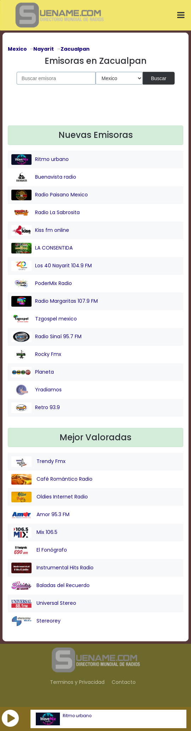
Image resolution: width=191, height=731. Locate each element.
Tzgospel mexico (44, 319)
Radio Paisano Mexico (49, 195)
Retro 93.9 (35, 407)
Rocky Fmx (36, 354)
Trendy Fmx (38, 461)
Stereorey (36, 621)
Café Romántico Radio (51, 479)
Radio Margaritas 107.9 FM (54, 301)
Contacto (124, 682)
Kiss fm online (40, 230)
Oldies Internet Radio (49, 497)
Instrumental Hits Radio (52, 568)
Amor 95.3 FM (40, 514)
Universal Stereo (43, 603)
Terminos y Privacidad (77, 682)
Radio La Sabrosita (45, 212)
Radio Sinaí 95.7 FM (46, 336)
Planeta (32, 372)
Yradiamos (36, 390)
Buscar (159, 78)
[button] (10, 718)
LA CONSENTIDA (42, 248)
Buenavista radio (43, 177)
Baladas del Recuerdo (50, 585)
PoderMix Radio (41, 283)
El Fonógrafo (39, 550)
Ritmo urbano (77, 716)
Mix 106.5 (34, 532)
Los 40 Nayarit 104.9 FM (51, 266)
